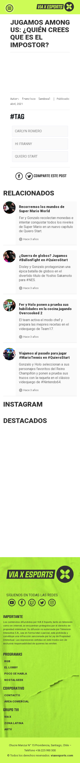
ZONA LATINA (13, 723)
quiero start (26, 156)
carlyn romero (28, 131)
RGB (7, 661)
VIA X (7, 716)
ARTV (8, 729)
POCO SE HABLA (15, 673)
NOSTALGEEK (13, 680)
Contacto (12, 695)
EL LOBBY (11, 667)
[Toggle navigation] (9, 8)
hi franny (23, 144)
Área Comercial (16, 701)
